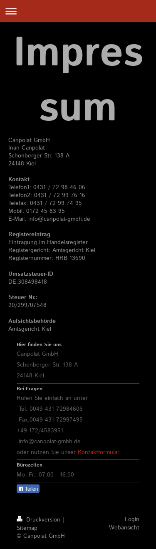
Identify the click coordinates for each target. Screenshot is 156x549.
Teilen (28, 489)
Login (132, 519)
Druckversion (39, 520)
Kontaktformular (98, 452)
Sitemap (27, 528)
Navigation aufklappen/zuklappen (78, 11)
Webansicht (124, 528)
